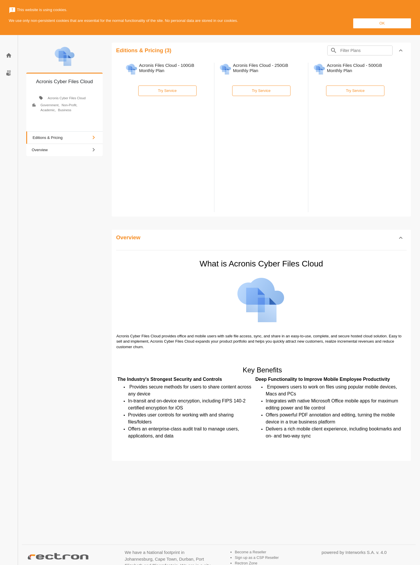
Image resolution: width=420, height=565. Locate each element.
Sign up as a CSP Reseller (257, 557)
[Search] (365, 50)
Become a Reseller (250, 552)
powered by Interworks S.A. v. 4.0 (354, 552)
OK (382, 23)
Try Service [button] (167, 90)
